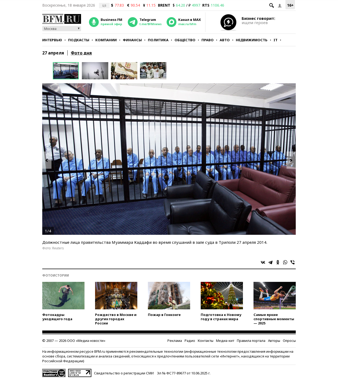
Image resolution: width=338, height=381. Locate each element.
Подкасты (78, 40)
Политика (158, 40)
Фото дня (81, 53)
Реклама (174, 340)
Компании (106, 40)
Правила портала (251, 340)
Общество (185, 40)
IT (276, 40)
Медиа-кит (225, 340)
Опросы (289, 340)
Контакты (205, 340)
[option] (67, 70)
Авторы (274, 340)
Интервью (52, 40)
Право (207, 40)
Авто (225, 40)
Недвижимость (251, 40)
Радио (190, 340)
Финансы (132, 40)
